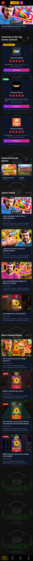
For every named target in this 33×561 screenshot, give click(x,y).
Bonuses (14, 3)
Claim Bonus (16, 70)
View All (29, 38)
